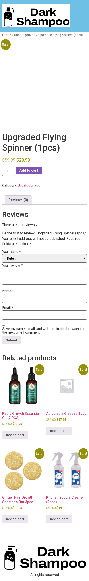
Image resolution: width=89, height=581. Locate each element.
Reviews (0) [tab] (18, 200)
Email (7, 308)
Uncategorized (24, 35)
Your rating (11, 251)
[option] (78, 577)
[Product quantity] (8, 171)
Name (8, 291)
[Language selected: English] (78, 577)
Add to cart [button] (15, 435)
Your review (12, 265)
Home (6, 35)
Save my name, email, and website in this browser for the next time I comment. (43, 330)
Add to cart (28, 170)
